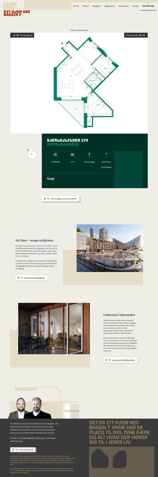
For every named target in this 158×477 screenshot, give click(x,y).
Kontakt (135, 6)
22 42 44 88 (26, 438)
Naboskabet (123, 6)
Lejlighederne (109, 6)
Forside (76, 6)
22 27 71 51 (40, 438)
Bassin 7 (85, 6)
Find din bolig (148, 6)
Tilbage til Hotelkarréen (79, 30)
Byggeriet (97, 6)
